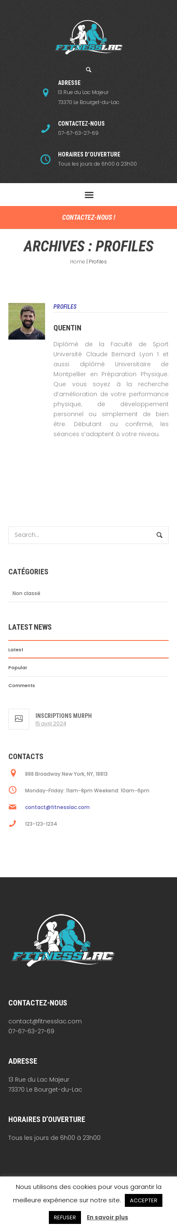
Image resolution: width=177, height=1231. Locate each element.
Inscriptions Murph (63, 715)
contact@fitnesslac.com (57, 807)
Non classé (26, 593)
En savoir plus (107, 1217)
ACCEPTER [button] (143, 1200)
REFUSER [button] (65, 1217)
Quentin (67, 327)
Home (77, 261)
